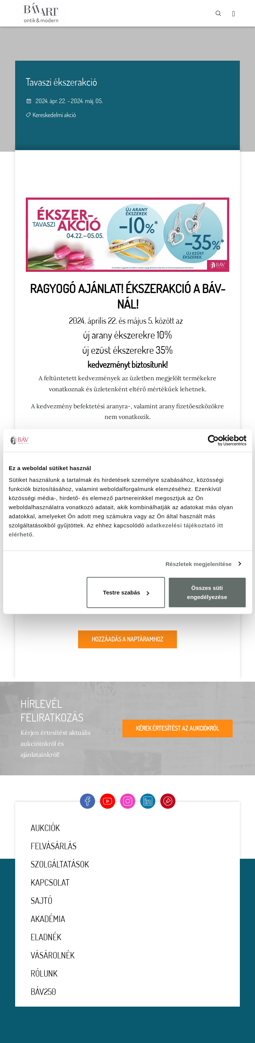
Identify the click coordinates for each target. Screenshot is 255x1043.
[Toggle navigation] (233, 13)
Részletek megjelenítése (199, 563)
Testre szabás (126, 592)
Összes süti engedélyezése (207, 592)
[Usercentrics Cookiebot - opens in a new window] (213, 440)
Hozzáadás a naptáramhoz (127, 639)
